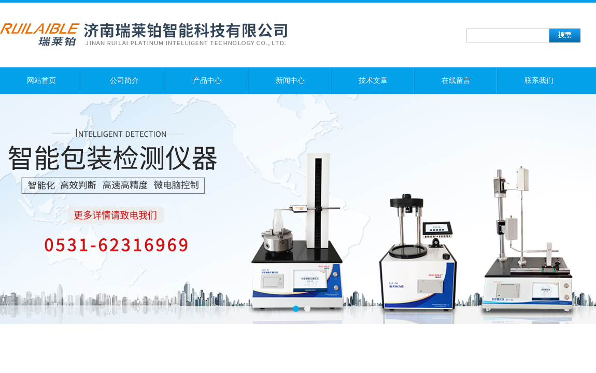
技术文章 (373, 80)
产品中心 (207, 80)
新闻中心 (290, 80)
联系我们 (539, 80)
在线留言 (456, 80)
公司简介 (124, 80)
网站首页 (41, 80)
